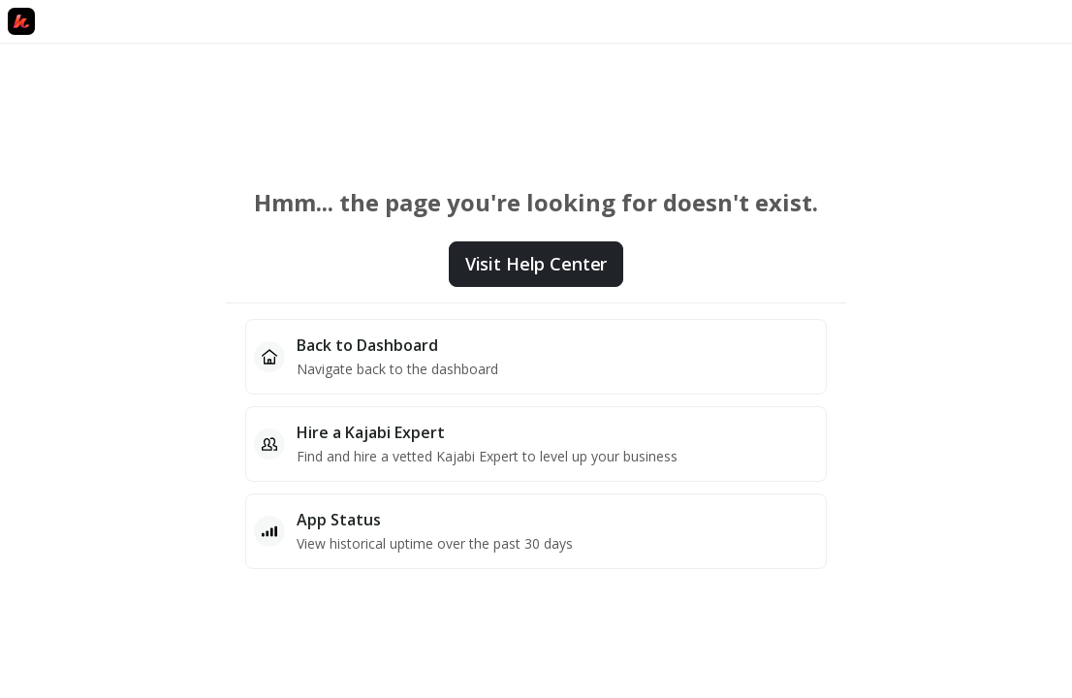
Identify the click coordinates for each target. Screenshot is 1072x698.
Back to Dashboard (367, 345)
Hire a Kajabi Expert (371, 432)
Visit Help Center (536, 263)
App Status (339, 519)
